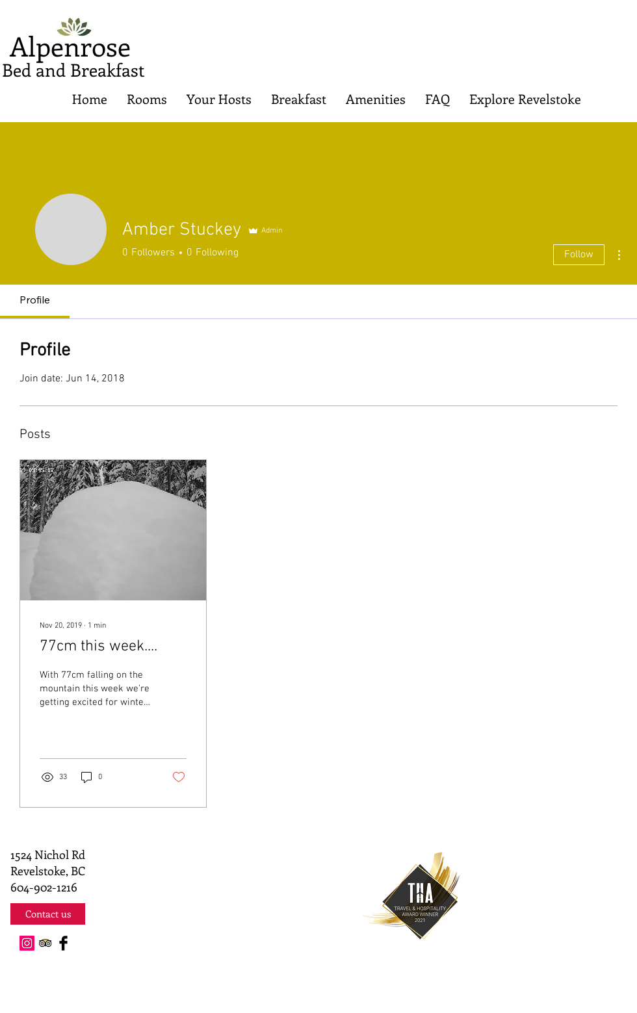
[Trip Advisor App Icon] (45, 943)
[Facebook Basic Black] (63, 943)
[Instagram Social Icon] (27, 943)
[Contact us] (47, 914)
